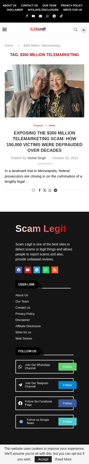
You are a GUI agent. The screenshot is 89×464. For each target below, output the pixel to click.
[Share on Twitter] (44, 190)
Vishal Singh (37, 158)
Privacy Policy (72, 5)
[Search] (75, 30)
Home (9, 45)
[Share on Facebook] (40, 190)
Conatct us (22, 307)
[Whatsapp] (47, 16)
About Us (9, 5)
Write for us (23, 332)
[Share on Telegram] (55, 190)
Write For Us (72, 9)
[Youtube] (33, 16)
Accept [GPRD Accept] (43, 459)
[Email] (40, 16)
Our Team (49, 5)
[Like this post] (33, 190)
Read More (63, 459)
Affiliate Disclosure (43, 9)
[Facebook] (27, 16)
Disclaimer (15, 9)
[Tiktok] (61, 16)
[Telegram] (54, 16)
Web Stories (23, 338)
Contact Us (29, 5)
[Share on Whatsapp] (50, 190)
